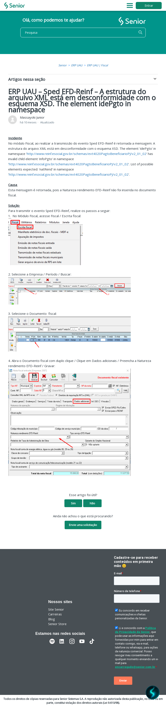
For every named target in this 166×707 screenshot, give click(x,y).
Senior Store (57, 624)
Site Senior (56, 609)
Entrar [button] (149, 5)
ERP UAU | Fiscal (97, 65)
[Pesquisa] (83, 32)
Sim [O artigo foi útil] (73, 503)
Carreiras (55, 614)
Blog (51, 619)
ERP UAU (76, 65)
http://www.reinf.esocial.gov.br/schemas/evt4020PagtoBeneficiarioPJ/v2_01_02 (86, 153)
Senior (62, 65)
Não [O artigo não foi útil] (92, 503)
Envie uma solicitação (83, 525)
